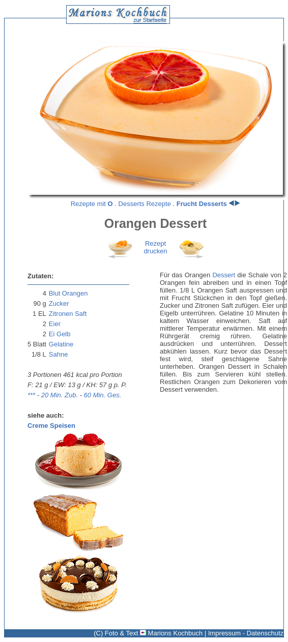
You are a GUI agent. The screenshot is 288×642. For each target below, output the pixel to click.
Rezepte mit (92, 204)
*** (31, 395)
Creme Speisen (51, 425)
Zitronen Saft (68, 313)
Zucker (59, 303)
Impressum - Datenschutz (245, 633)
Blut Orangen (68, 293)
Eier (55, 324)
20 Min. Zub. (59, 395)
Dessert (223, 275)
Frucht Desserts (202, 204)
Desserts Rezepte (145, 204)
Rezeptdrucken (155, 247)
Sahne (58, 354)
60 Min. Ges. (103, 395)
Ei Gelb (60, 334)
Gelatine (61, 344)
